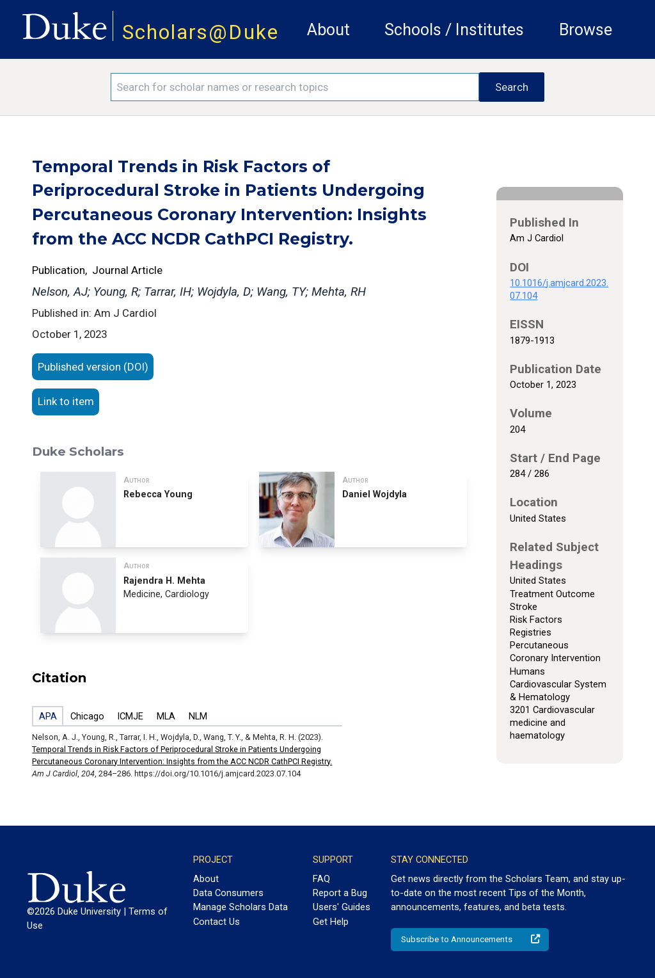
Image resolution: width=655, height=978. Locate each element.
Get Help (331, 921)
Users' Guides (341, 907)
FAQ (321, 879)
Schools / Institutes (454, 29)
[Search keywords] (295, 87)
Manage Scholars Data (240, 907)
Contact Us (216, 921)
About (328, 29)
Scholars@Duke (200, 32)
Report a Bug (340, 893)
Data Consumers (228, 893)
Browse (585, 29)
